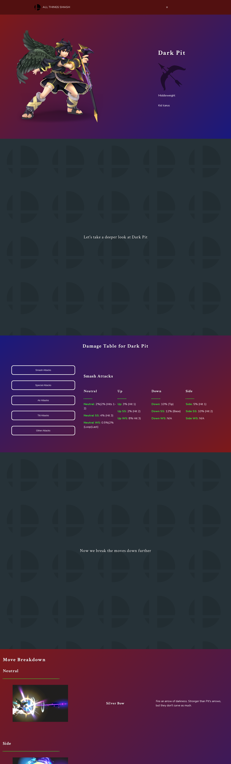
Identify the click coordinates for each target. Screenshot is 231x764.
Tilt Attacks (43, 415)
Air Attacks (43, 400)
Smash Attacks (43, 370)
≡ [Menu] (167, 7)
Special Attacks (43, 385)
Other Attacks (43, 430)
